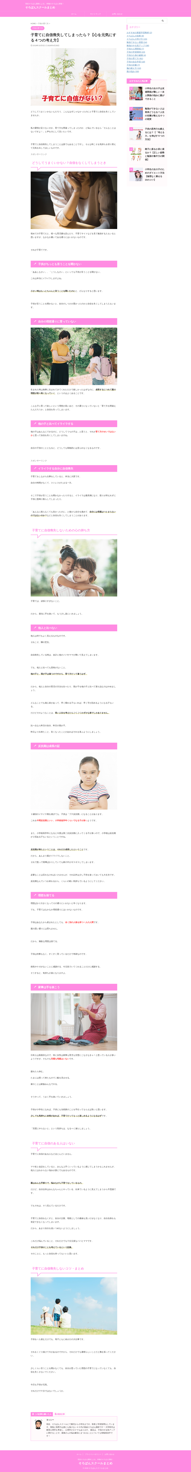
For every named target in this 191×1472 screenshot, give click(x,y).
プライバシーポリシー (93, 1454)
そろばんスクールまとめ (40, 7)
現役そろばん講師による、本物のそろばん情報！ (95, 1459)
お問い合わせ (117, 14)
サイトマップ (95, 14)
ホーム (74, 14)
